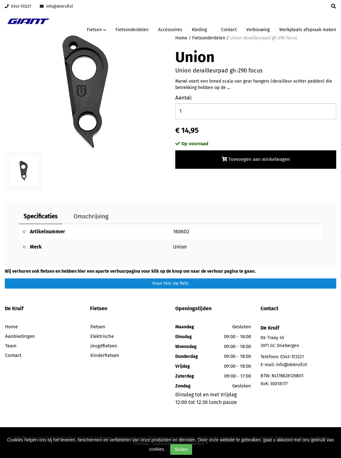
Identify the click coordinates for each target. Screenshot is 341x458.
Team (11, 346)
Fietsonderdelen (132, 29)
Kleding (199, 29)
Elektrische (102, 336)
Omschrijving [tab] (90, 216)
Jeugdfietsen (103, 346)
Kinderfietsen (104, 355)
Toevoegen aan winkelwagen (256, 159)
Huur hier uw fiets (170, 283)
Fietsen (97, 327)
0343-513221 (18, 6)
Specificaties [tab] (41, 216)
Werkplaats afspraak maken (307, 29)
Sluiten (181, 449)
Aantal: (183, 97)
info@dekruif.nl (56, 6)
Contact (229, 29)
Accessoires (170, 29)
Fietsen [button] (96, 29)
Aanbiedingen (20, 336)
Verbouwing (258, 29)
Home (11, 327)
